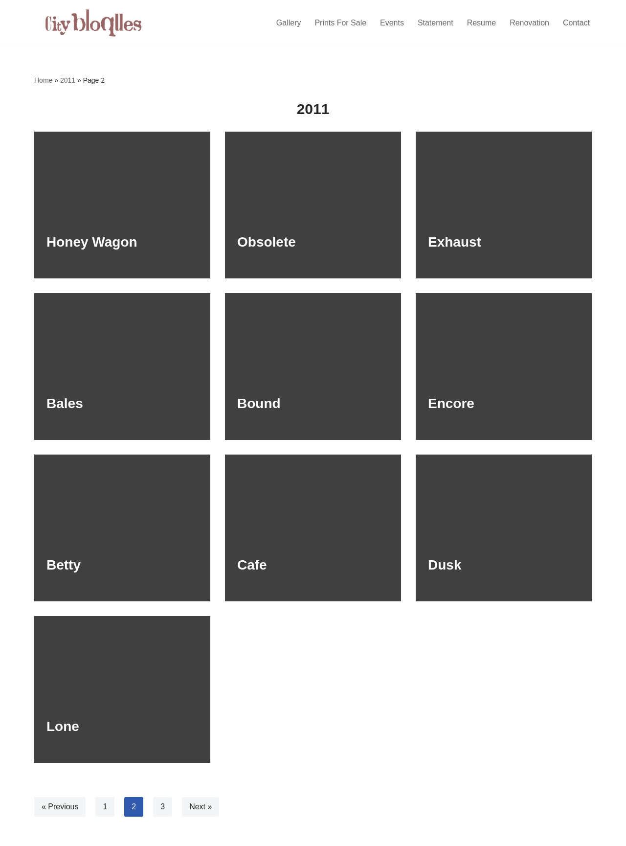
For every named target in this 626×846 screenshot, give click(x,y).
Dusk (444, 564)
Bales (64, 403)
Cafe (252, 564)
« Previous (60, 806)
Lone (62, 726)
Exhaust (454, 242)
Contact (576, 23)
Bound (259, 403)
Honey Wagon (91, 242)
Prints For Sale (340, 23)
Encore (451, 403)
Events (391, 23)
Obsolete (266, 242)
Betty (63, 564)
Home (43, 80)
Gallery (288, 23)
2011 (67, 80)
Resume (481, 23)
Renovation (529, 23)
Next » (200, 806)
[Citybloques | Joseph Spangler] (95, 23)
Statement (435, 23)
